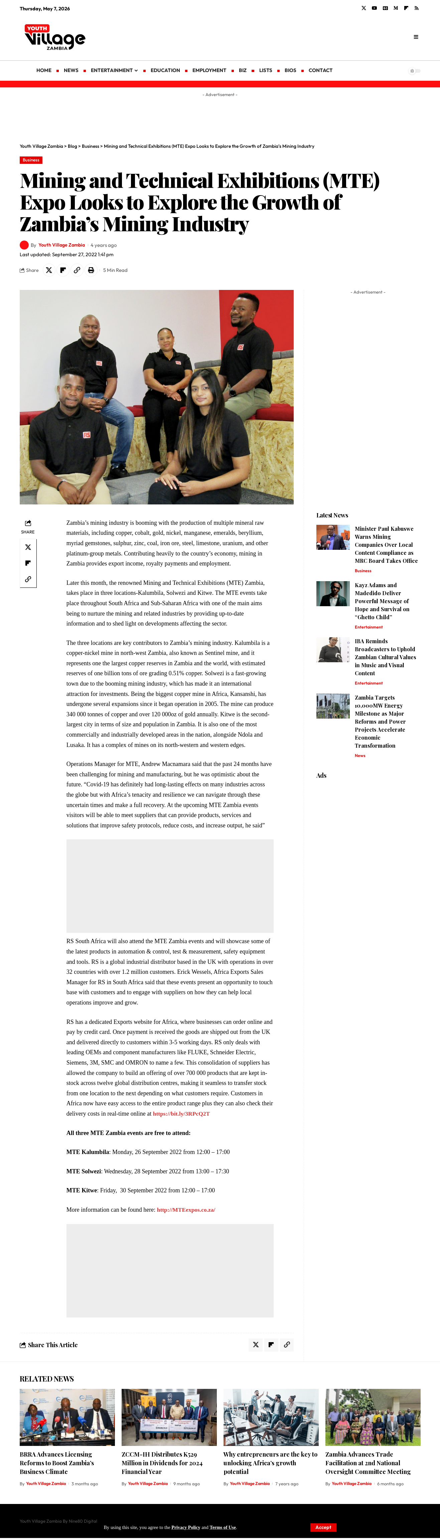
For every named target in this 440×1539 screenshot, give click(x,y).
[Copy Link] (78, 270)
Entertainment (369, 628)
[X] (364, 8)
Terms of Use (223, 1527)
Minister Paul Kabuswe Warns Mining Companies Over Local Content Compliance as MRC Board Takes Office (386, 545)
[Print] (92, 270)
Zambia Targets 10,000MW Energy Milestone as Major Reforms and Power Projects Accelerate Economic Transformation (380, 722)
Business (31, 160)
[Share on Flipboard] (63, 270)
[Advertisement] (273, 37)
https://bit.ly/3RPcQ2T (182, 1114)
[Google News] (385, 8)
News (360, 757)
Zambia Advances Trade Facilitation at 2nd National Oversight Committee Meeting (368, 1463)
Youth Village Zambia (63, 245)
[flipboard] (406, 8)
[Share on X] (49, 270)
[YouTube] (374, 8)
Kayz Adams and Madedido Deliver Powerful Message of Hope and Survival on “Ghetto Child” (382, 601)
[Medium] (396, 8)
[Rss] (417, 8)
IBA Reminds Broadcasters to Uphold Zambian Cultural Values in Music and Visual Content (385, 658)
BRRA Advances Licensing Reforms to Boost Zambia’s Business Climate (57, 1463)
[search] (416, 37)
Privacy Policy (186, 1527)
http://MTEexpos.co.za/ (187, 1210)
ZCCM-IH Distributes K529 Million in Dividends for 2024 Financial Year (162, 1463)
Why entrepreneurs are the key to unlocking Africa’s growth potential (270, 1463)
